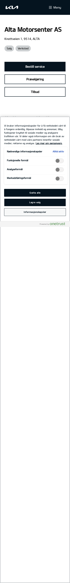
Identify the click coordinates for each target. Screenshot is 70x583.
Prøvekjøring (35, 79)
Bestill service (35, 66)
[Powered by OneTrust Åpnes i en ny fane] (54, 224)
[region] (35, 350)
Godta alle (35, 192)
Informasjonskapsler (35, 212)
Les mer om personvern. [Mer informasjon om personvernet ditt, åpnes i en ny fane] (49, 143)
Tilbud (35, 92)
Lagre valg (35, 202)
